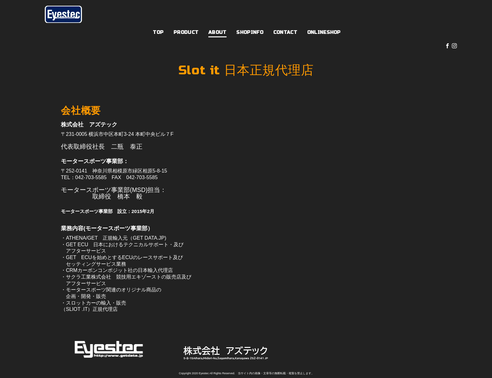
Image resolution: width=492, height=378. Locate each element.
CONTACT (285, 32)
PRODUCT (186, 32)
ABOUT (217, 32)
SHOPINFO (249, 32)
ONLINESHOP (324, 32)
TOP (158, 32)
